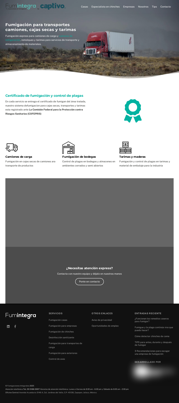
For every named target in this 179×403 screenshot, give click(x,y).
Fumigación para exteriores (63, 353)
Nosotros (143, 6)
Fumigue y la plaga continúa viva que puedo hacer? (154, 329)
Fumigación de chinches (61, 331)
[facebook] (15, 326)
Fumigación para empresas (63, 325)
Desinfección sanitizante (61, 337)
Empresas (129, 6)
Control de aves (57, 359)
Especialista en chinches (105, 6)
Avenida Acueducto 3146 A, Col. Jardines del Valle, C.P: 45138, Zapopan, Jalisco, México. (58, 392)
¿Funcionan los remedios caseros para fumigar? (152, 320)
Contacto (165, 6)
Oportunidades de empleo (105, 325)
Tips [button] (154, 6)
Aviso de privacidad (102, 320)
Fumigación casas (58, 320)
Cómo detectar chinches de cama (152, 336)
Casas (84, 6)
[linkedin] (8, 326)
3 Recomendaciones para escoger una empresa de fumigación (152, 352)
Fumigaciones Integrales (18, 386)
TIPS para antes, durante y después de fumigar (153, 343)
